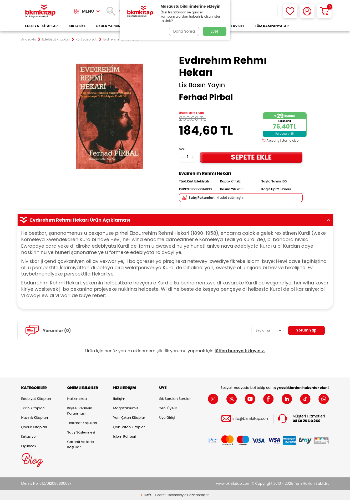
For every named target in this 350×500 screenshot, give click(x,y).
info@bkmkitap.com (251, 418)
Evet (214, 31)
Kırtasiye (77, 26)
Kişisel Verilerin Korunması (79, 411)
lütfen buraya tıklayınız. (240, 351)
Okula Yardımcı (110, 26)
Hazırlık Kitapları (34, 417)
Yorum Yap (306, 330)
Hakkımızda (77, 398)
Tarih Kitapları (33, 408)
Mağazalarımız (125, 408)
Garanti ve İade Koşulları (80, 444)
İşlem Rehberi (124, 436)
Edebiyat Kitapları (42, 26)
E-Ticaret (158, 495)
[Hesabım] (307, 11)
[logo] (40, 11)
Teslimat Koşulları (82, 422)
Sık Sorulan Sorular (175, 398)
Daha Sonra (183, 31)
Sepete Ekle (251, 157)
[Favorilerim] (290, 11)
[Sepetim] (324, 11)
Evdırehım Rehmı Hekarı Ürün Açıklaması (175, 220)
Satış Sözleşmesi (81, 432)
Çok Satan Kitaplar (129, 427)
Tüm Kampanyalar (272, 26)
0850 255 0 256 (307, 421)
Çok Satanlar (312, 26)
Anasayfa (28, 39)
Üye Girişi (167, 417)
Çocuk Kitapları (34, 427)
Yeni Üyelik (168, 408)
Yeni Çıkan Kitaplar (129, 417)
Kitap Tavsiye (232, 26)
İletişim (119, 398)
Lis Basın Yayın (202, 85)
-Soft (146, 495)
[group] (109, 116)
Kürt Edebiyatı (86, 39)
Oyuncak (29, 445)
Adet (182, 148)
